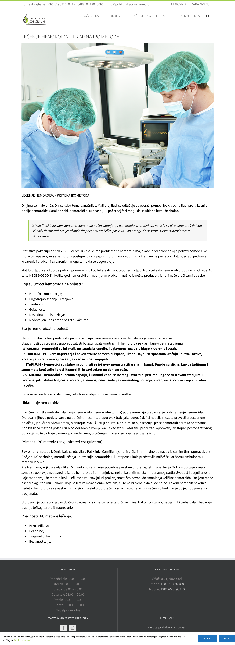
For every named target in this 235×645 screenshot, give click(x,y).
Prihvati (206, 638)
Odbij (227, 638)
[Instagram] (72, 628)
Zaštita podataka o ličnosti (166, 627)
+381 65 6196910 (173, 589)
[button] (207, 15)
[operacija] (117, 115)
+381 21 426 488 (172, 584)
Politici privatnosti (22, 640)
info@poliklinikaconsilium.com (129, 4)
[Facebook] (63, 628)
